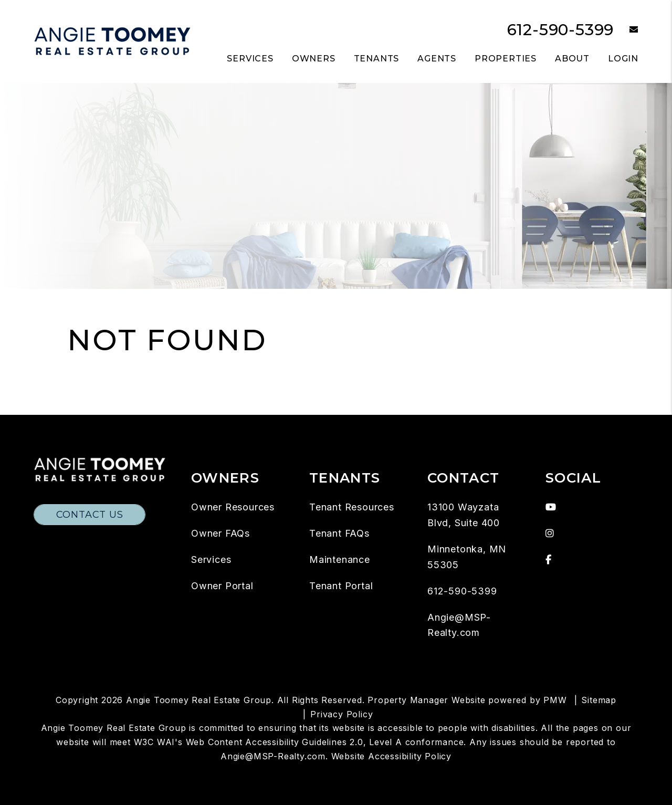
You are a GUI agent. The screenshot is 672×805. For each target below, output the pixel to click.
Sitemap (598, 700)
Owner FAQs (220, 533)
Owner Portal (222, 585)
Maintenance (339, 559)
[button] (626, 30)
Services (211, 559)
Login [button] (623, 59)
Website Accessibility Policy (391, 756)
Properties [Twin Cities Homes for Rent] (506, 59)
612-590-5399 (560, 29)
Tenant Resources (351, 507)
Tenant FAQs (339, 533)
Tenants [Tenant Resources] (377, 59)
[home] (112, 41)
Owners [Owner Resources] (313, 59)
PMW (554, 700)
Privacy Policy (341, 714)
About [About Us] (572, 59)
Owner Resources (233, 507)
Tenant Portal (341, 585)
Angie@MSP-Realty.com (273, 756)
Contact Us (89, 514)
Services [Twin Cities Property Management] (250, 59)
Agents (436, 59)
